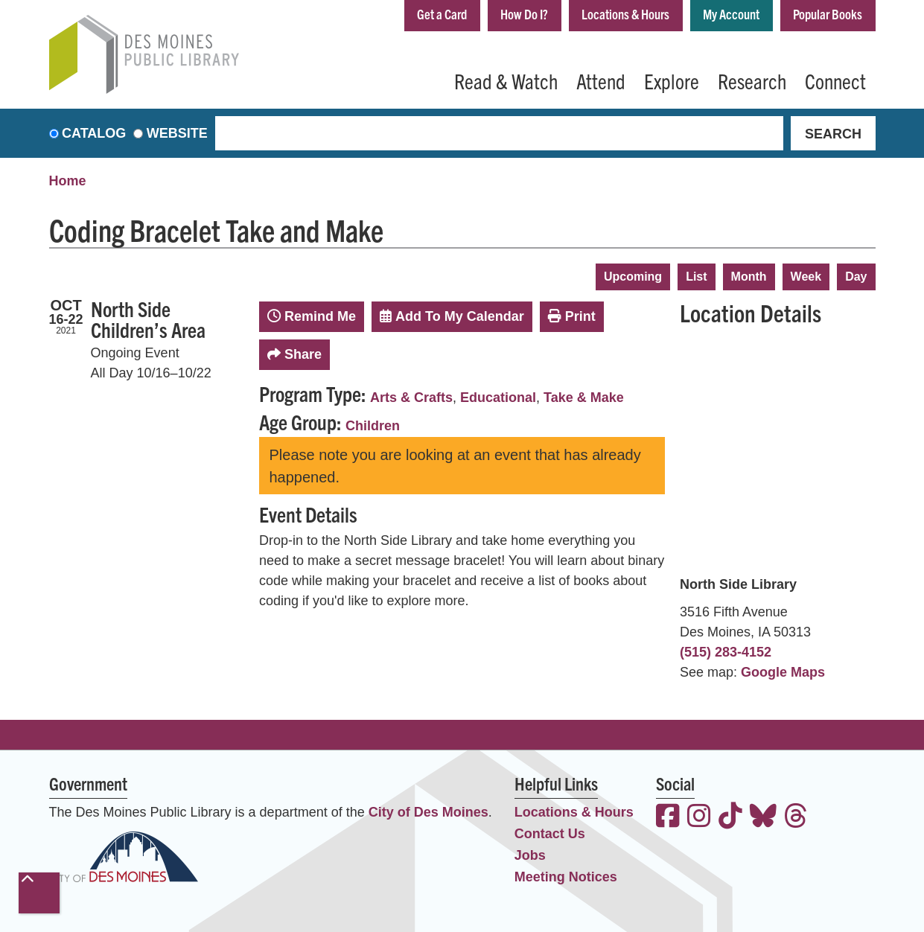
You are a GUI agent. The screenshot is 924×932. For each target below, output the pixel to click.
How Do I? (524, 13)
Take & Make (584, 397)
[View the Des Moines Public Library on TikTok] (730, 817)
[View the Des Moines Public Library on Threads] (796, 817)
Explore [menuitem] (671, 80)
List (696, 276)
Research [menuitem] (752, 80)
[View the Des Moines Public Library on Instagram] (699, 817)
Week (806, 276)
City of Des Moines (428, 812)
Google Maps (783, 672)
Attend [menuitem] (600, 80)
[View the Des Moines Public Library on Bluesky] (763, 817)
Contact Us (549, 833)
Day (856, 276)
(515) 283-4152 (725, 652)
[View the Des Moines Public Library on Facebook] (668, 817)
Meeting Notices (565, 876)
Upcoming (633, 276)
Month (749, 276)
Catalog (94, 133)
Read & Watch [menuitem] (506, 80)
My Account (731, 13)
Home (67, 180)
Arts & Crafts (411, 397)
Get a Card (442, 13)
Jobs (530, 855)
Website (177, 133)
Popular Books (827, 13)
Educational (498, 397)
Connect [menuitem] (835, 80)
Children (372, 425)
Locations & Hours (625, 13)
